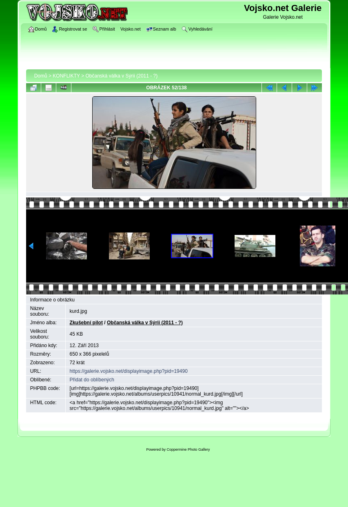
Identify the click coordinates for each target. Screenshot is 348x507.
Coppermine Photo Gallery (188, 449)
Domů (40, 76)
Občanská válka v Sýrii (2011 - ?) (122, 76)
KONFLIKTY (66, 76)
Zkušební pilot (86, 322)
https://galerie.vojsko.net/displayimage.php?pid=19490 (129, 371)
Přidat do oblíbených (92, 380)
